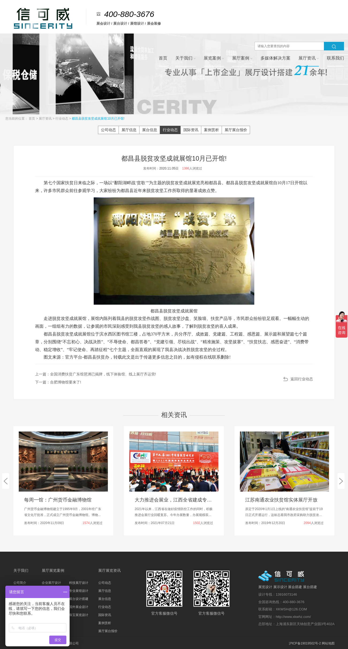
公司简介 (19, 583)
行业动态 (62, 118)
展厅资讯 (45, 118)
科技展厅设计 (78, 583)
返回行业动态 (301, 379)
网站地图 (328, 643)
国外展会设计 (78, 607)
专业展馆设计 (78, 591)
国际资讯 (190, 130)
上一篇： (95, 374)
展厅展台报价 (236, 130)
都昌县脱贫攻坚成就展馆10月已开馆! (98, 118)
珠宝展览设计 (78, 615)
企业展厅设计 (51, 583)
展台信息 (149, 130)
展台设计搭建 (78, 599)
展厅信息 (129, 130)
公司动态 (108, 130)
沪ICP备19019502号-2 (305, 643)
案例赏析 (211, 130)
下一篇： (58, 382)
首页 (32, 118)
